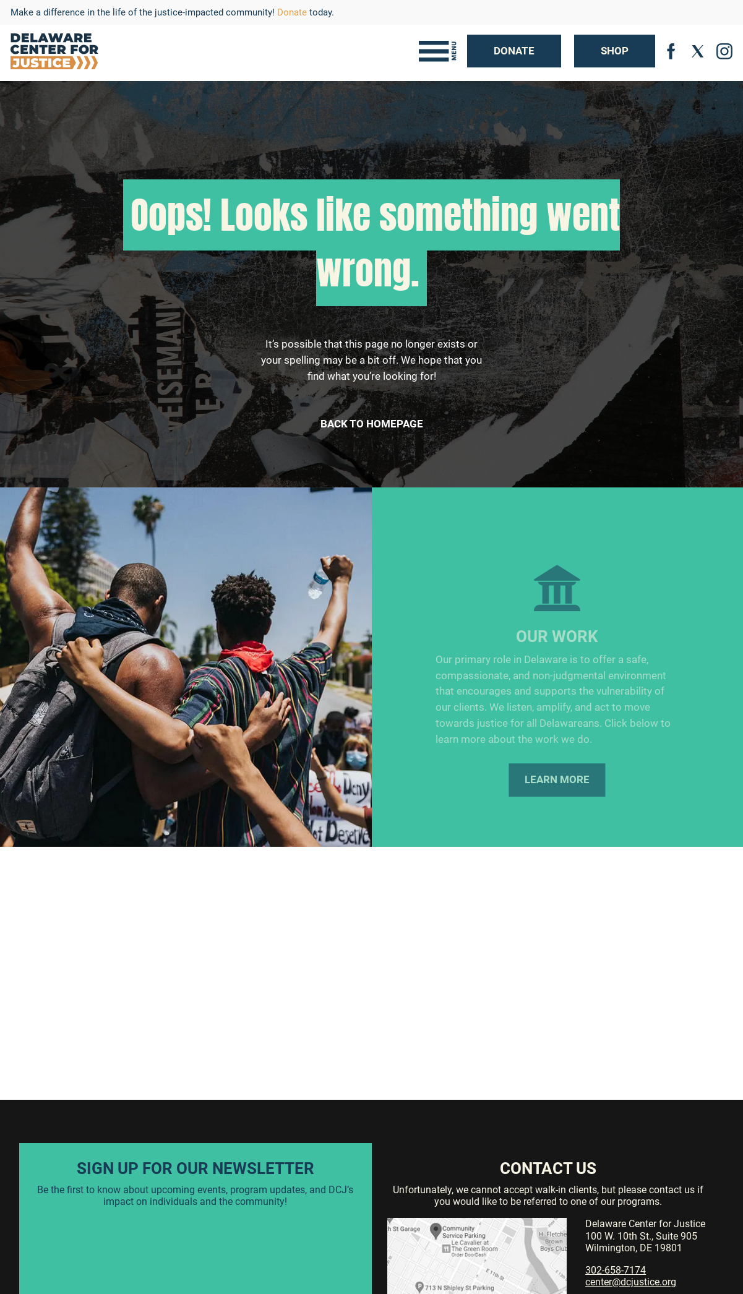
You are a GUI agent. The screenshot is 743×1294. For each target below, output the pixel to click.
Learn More (557, 788)
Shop (615, 51)
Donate (292, 12)
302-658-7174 (615, 1270)
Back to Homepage (371, 424)
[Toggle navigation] (437, 51)
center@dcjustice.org (630, 1282)
